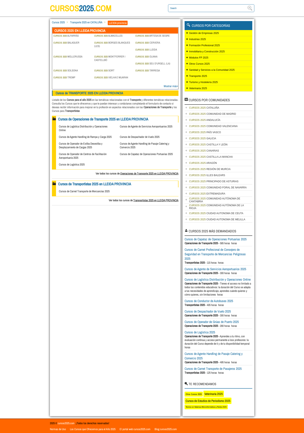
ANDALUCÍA (204, 120)
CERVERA (147, 42)
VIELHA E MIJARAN (111, 77)
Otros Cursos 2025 (199, 63)
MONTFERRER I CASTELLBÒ (109, 58)
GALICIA (202, 138)
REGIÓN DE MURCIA (210, 169)
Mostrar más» (171, 86)
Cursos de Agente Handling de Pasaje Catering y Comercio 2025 (214, 355)
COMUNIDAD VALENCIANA (213, 126)
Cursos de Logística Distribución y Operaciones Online (218, 279)
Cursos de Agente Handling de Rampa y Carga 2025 (85, 137)
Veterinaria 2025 (198, 88)
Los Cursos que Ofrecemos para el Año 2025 (93, 429)
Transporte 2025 (198, 76)
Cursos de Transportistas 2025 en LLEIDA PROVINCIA (94, 184)
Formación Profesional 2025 (204, 45)
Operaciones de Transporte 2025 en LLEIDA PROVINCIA (149, 173)
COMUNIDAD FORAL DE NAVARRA (218, 187)
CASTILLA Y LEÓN (208, 144)
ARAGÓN (203, 163)
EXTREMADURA (207, 193)
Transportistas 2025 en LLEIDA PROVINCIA (155, 200)
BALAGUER (66, 42)
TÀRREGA (147, 70)
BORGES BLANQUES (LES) (112, 44)
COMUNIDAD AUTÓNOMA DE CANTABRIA (214, 200)
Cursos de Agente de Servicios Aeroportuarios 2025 (146, 126)
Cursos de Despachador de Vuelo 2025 (139, 137)
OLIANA (146, 56)
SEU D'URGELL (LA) (152, 63)
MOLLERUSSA (67, 56)
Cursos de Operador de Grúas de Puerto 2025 (212, 321)
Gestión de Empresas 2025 (204, 33)
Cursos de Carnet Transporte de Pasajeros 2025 (213, 368)
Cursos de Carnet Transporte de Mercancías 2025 (84, 191)
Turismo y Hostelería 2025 (203, 82)
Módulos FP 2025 (198, 57)
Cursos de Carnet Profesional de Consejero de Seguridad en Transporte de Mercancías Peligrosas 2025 (215, 254)
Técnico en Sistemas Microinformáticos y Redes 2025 (206, 407)
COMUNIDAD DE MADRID (212, 113)
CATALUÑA (204, 107)
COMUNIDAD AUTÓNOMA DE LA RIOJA (216, 207)
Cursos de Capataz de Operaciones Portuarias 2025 (146, 154)
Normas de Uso (58, 429)
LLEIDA (146, 49)
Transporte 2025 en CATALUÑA (86, 22)
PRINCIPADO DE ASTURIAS (213, 181)
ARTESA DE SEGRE (152, 35)
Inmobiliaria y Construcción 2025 (207, 51)
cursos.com (80, 8)
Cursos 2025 (58, 22)
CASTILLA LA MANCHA (211, 156)
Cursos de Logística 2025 (72, 164)
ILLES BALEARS (207, 175)
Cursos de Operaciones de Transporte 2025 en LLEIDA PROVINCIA (103, 119)
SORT (104, 70)
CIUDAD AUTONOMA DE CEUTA (216, 213)
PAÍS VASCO (205, 132)
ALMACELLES (108, 35)
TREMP (64, 77)
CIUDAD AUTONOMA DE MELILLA (217, 219)
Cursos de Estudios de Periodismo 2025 (208, 401)
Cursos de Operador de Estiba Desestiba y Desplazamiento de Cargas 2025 (80, 145)
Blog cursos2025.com (166, 429)
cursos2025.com (66, 423)
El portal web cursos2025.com (135, 429)
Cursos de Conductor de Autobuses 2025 (209, 301)
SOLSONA (65, 70)
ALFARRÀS (66, 35)
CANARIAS (204, 150)
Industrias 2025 (197, 39)
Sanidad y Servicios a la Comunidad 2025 (212, 70)
